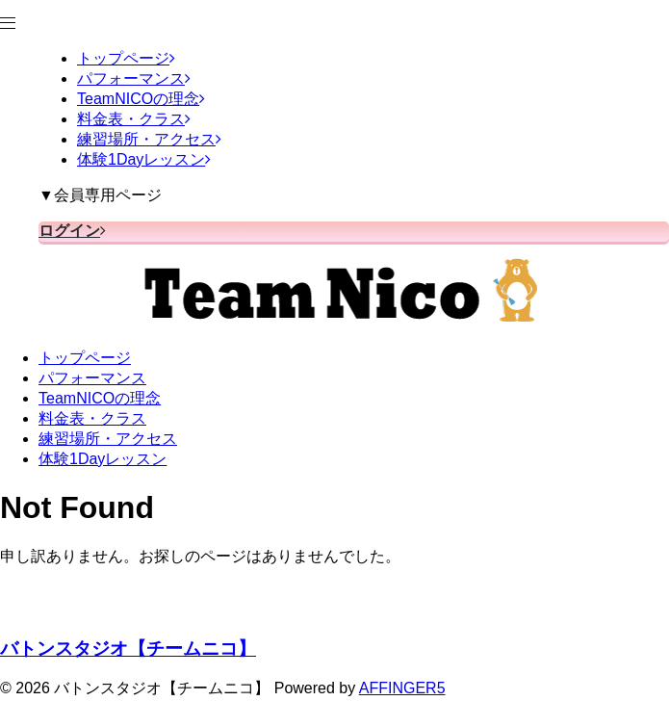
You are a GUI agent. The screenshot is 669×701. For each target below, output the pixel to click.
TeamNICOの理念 (100, 398)
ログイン (72, 230)
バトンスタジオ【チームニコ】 (128, 648)
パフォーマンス (92, 378)
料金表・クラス (92, 418)
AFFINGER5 (402, 688)
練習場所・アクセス (108, 438)
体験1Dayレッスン (103, 459)
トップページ (85, 358)
